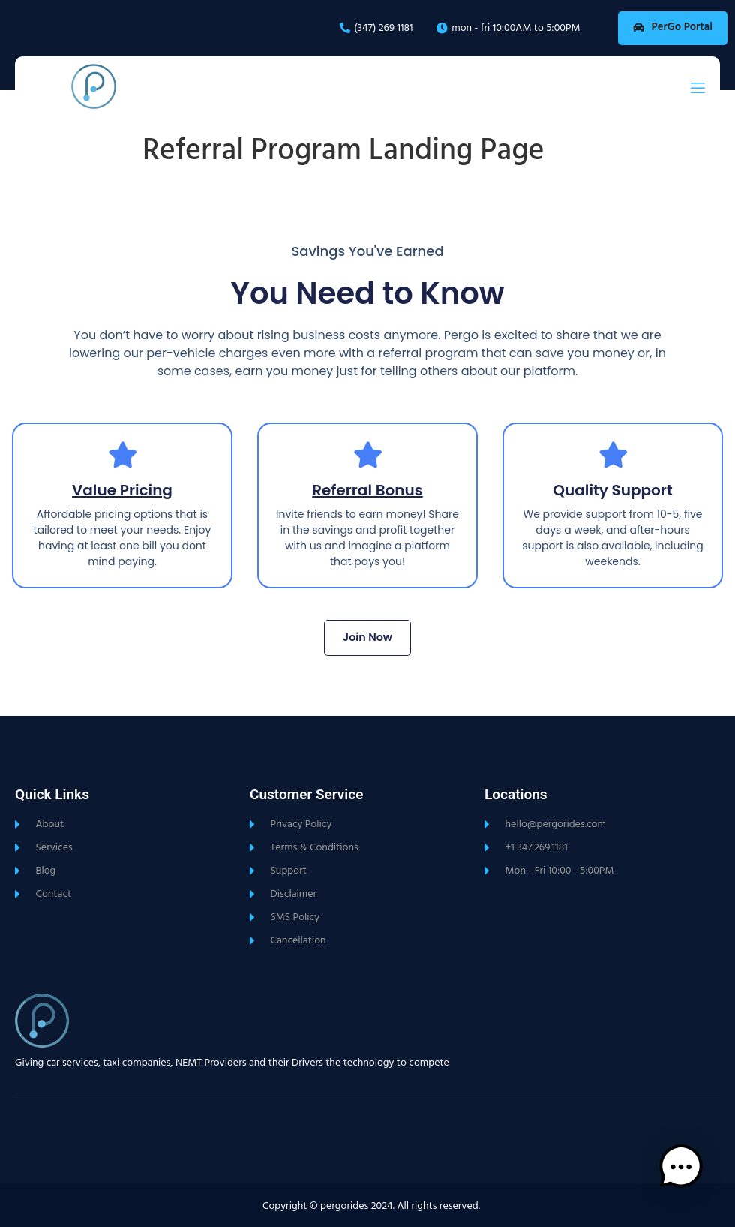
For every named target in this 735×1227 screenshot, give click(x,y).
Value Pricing (122, 490)
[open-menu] (697, 89)
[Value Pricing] (123, 455)
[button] (688, 1178)
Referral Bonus (367, 490)
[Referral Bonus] (368, 455)
